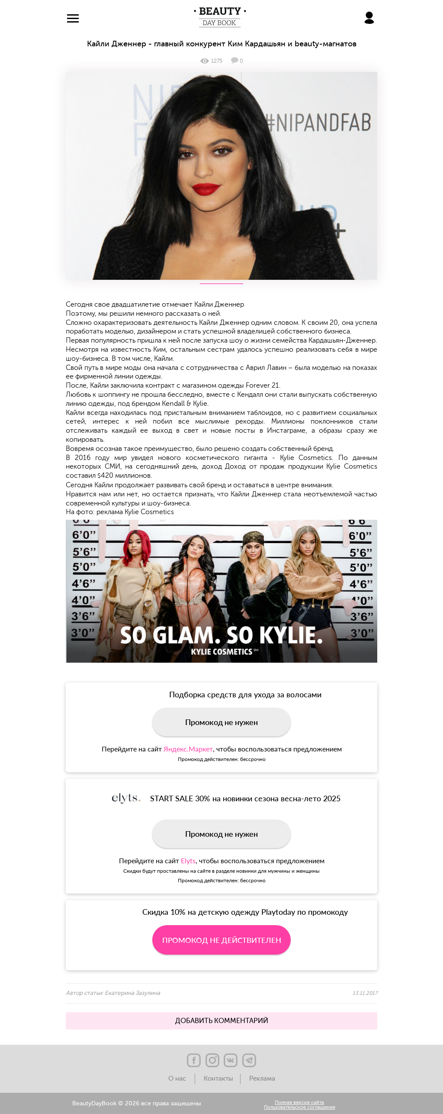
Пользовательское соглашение (299, 1107)
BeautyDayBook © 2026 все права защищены (136, 1104)
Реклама (262, 1078)
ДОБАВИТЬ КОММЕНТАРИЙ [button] (221, 1021)
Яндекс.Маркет (188, 749)
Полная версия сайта (299, 1103)
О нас (178, 1078)
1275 (211, 61)
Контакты (218, 1078)
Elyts (188, 860)
